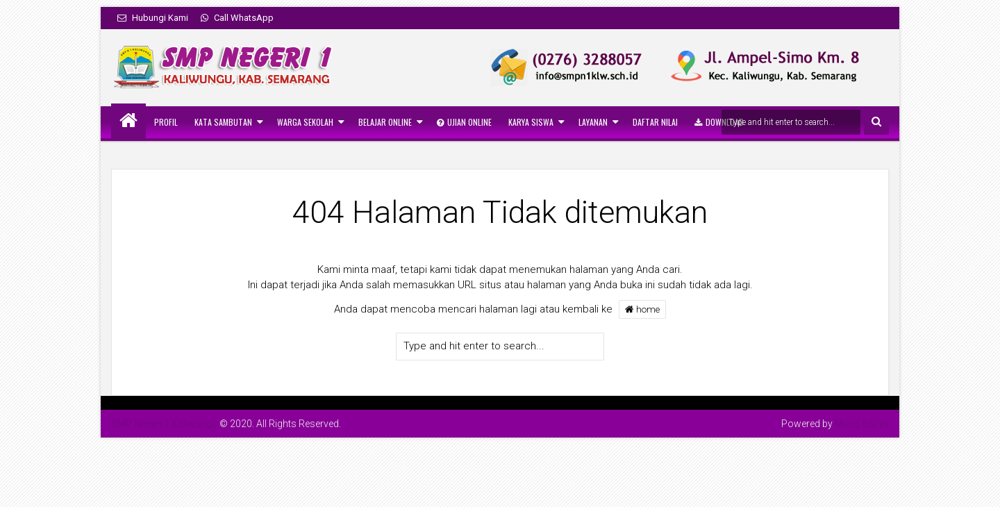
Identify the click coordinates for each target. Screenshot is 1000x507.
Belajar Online (385, 122)
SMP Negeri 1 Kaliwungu (164, 423)
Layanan (593, 122)
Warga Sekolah (305, 122)
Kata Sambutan (223, 122)
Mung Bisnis (862, 423)
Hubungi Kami (152, 18)
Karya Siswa (530, 122)
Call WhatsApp (237, 18)
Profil (166, 122)
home (642, 309)
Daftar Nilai (655, 122)
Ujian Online (464, 122)
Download (719, 122)
